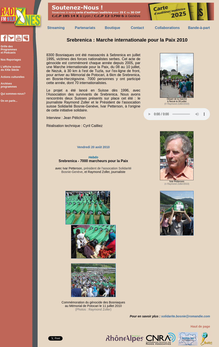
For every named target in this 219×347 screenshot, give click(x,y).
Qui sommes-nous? (13, 93)
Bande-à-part (199, 28)
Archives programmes (8, 85)
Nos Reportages (11, 59)
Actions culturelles (12, 77)
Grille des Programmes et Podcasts (8, 49)
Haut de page (200, 326)
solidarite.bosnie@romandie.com (185, 316)
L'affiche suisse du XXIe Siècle (10, 68)
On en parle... (9, 100)
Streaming (56, 28)
